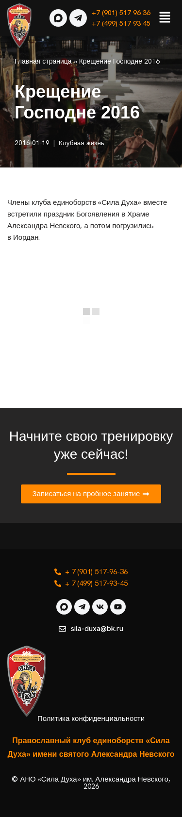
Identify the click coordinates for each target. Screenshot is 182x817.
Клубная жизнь (81, 142)
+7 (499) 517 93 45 (121, 23)
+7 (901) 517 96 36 (121, 12)
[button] (165, 18)
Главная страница (43, 61)
